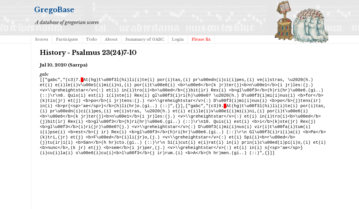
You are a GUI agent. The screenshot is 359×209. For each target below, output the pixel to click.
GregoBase (54, 10)
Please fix (201, 39)
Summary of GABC (144, 39)
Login (178, 39)
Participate (67, 39)
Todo (91, 39)
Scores (41, 39)
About (111, 39)
